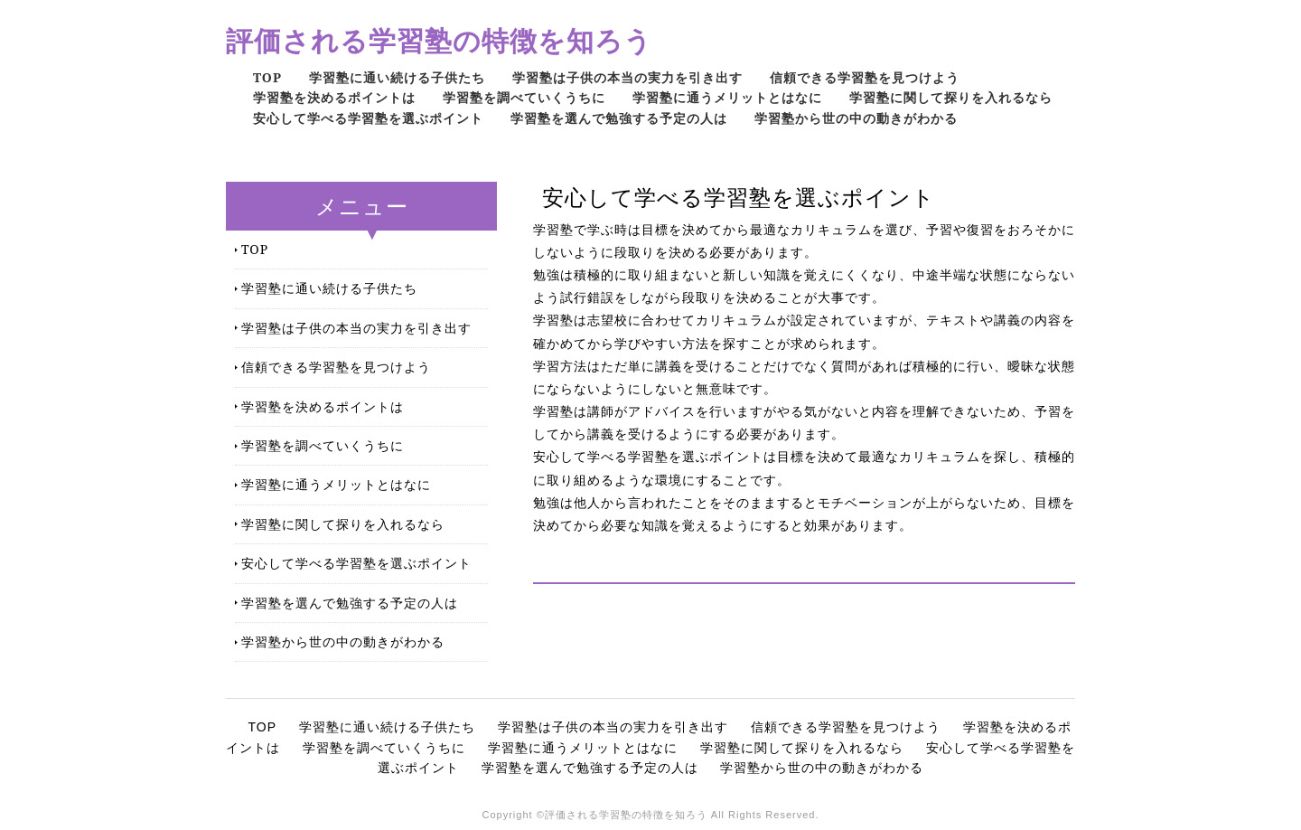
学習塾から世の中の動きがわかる (856, 118)
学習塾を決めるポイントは (334, 97)
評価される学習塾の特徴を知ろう (439, 40)
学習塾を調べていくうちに (524, 97)
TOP (267, 77)
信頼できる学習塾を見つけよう (864, 77)
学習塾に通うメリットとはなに (727, 97)
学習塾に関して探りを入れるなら (951, 97)
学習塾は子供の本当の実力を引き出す (627, 77)
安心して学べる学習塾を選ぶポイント (368, 118)
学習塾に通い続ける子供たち (397, 77)
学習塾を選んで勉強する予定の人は (618, 118)
